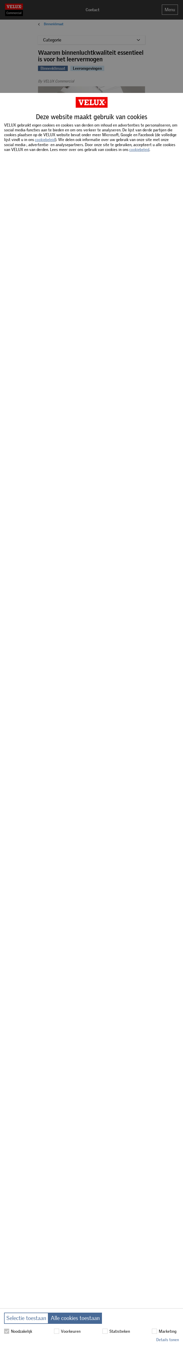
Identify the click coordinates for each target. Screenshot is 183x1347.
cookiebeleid (45, 139)
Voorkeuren (67, 1331)
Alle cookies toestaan (75, 1318)
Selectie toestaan (26, 1318)
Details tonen (167, 1339)
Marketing (164, 1331)
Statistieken (116, 1331)
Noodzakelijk (18, 1331)
